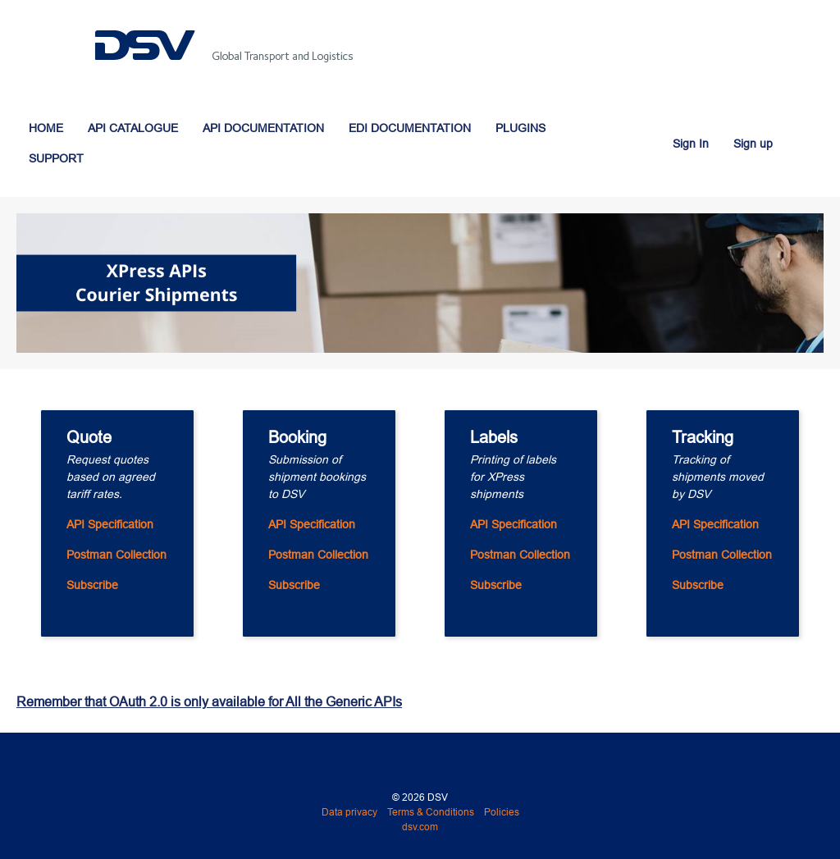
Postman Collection (116, 554)
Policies (501, 812)
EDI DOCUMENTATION (410, 128)
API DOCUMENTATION (263, 128)
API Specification (109, 524)
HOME (46, 128)
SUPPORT (56, 158)
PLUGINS (520, 128)
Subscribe (92, 585)
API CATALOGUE (133, 128)
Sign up (753, 143)
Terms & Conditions (430, 812)
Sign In (691, 143)
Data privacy (349, 812)
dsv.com (420, 826)
